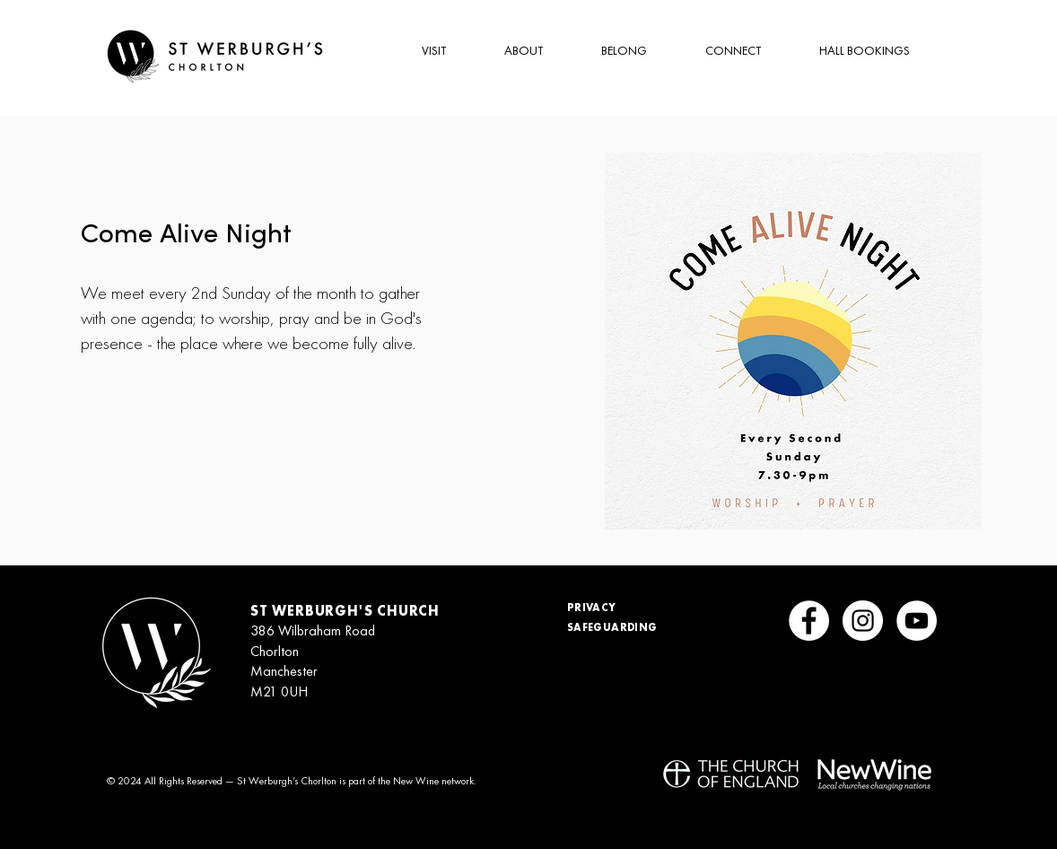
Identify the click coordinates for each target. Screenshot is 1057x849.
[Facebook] (809, 620)
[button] (417, 50)
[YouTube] (916, 620)
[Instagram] (863, 620)
